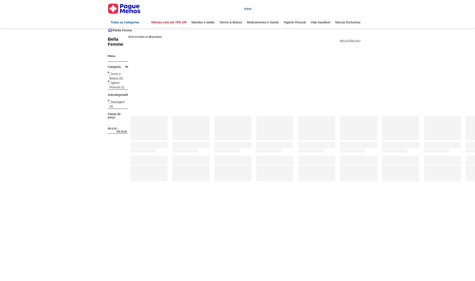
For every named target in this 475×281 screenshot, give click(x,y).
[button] (118, 66)
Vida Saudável (320, 22)
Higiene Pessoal (295, 22)
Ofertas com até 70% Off (168, 22)
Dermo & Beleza (231, 22)
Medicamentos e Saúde (263, 22)
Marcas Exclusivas (348, 22)
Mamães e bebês (203, 22)
